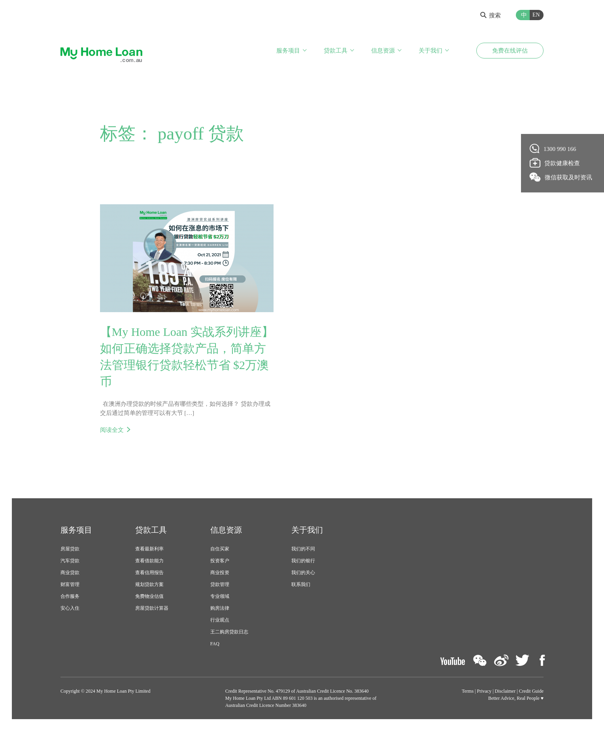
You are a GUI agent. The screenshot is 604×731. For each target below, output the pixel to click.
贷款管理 (219, 584)
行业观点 (219, 620)
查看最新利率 (149, 549)
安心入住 (69, 608)
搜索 (490, 15)
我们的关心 (303, 572)
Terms (468, 691)
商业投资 (219, 572)
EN (536, 15)
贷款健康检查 (555, 163)
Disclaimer (505, 691)
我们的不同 (303, 549)
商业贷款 (69, 572)
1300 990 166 (553, 148)
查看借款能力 (149, 560)
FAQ (214, 643)
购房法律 (219, 608)
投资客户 (219, 560)
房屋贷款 (69, 549)
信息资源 (383, 50)
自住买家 (219, 549)
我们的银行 (303, 560)
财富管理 (69, 584)
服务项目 (288, 50)
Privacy (484, 691)
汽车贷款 (69, 560)
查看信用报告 (149, 572)
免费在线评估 (510, 50)
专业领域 (219, 596)
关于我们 (430, 50)
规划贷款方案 (149, 584)
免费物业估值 (149, 596)
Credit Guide (531, 691)
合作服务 (69, 596)
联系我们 (300, 584)
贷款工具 (335, 50)
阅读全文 (112, 430)
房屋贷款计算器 (151, 608)
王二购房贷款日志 (229, 632)
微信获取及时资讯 (561, 177)
